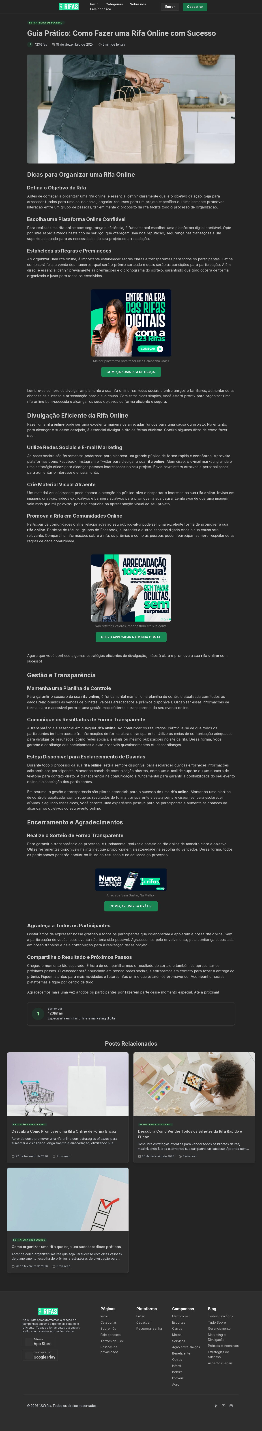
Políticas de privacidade (109, 1349)
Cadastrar (143, 1322)
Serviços (178, 1341)
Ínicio (104, 1316)
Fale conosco (100, 9)
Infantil (177, 1366)
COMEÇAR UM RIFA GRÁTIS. (131, 906)
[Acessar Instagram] (231, 1406)
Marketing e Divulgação (217, 1337)
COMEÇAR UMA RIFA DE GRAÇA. (131, 372)
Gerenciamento (219, 1328)
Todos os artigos (220, 1316)
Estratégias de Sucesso (218, 1354)
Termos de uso (112, 1341)
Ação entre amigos (186, 1347)
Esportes (178, 1322)
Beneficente (181, 1353)
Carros (177, 1328)
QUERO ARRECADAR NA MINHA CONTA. (131, 637)
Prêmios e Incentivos (223, 1346)
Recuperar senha (149, 1328)
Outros (177, 1359)
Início (94, 4)
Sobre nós (138, 4)
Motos (176, 1335)
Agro (175, 1384)
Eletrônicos (180, 1316)
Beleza (177, 1372)
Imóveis (177, 1378)
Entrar (140, 1316)
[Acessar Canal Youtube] (223, 1406)
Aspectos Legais (220, 1363)
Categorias (114, 4)
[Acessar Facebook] (216, 1406)
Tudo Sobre (217, 1322)
